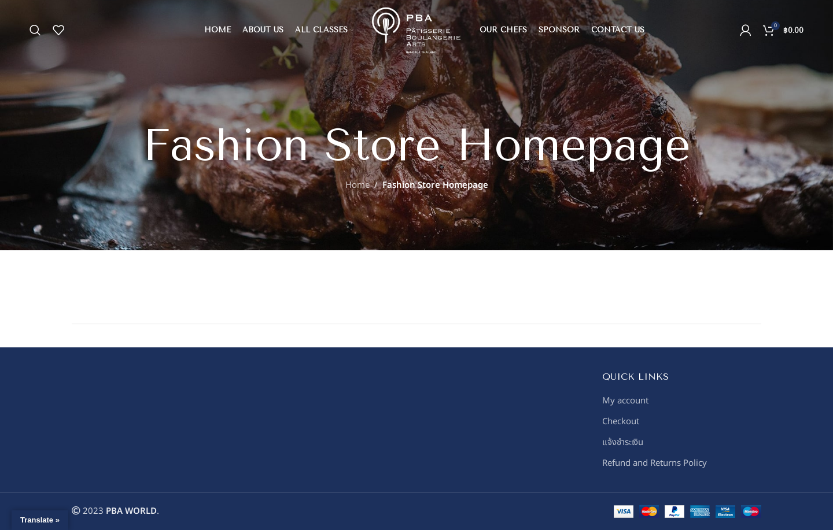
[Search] (35, 30)
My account (625, 401)
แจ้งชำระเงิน (622, 442)
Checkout (620, 422)
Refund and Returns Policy (654, 463)
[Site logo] (416, 30)
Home (357, 185)
